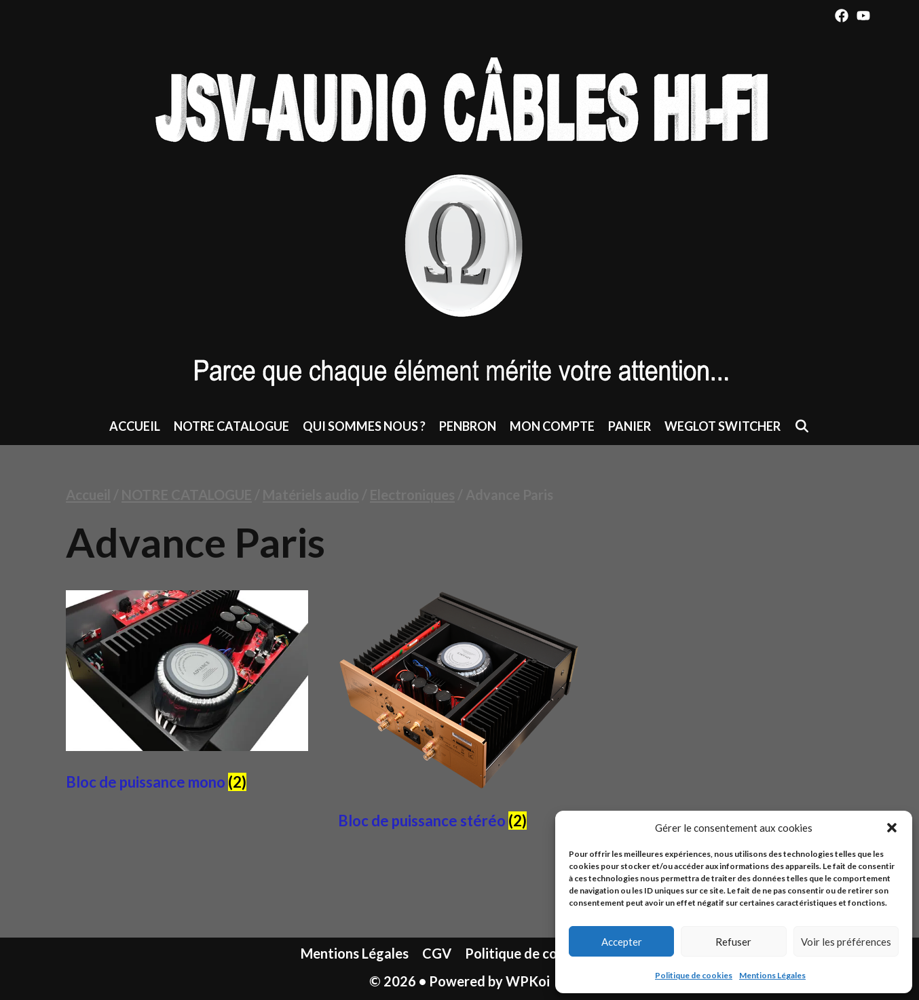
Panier (629, 426)
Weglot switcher (722, 426)
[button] (892, 827)
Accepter (621, 942)
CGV (436, 953)
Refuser (733, 942)
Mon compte (552, 426)
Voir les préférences (846, 942)
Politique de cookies (693, 975)
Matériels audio (311, 494)
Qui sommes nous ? (364, 426)
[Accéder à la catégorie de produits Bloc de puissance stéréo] (459, 714)
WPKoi (528, 981)
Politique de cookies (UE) (541, 953)
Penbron (467, 426)
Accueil (134, 426)
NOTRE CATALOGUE (231, 426)
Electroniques (412, 494)
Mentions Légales (772, 975)
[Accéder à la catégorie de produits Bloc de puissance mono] (187, 694)
